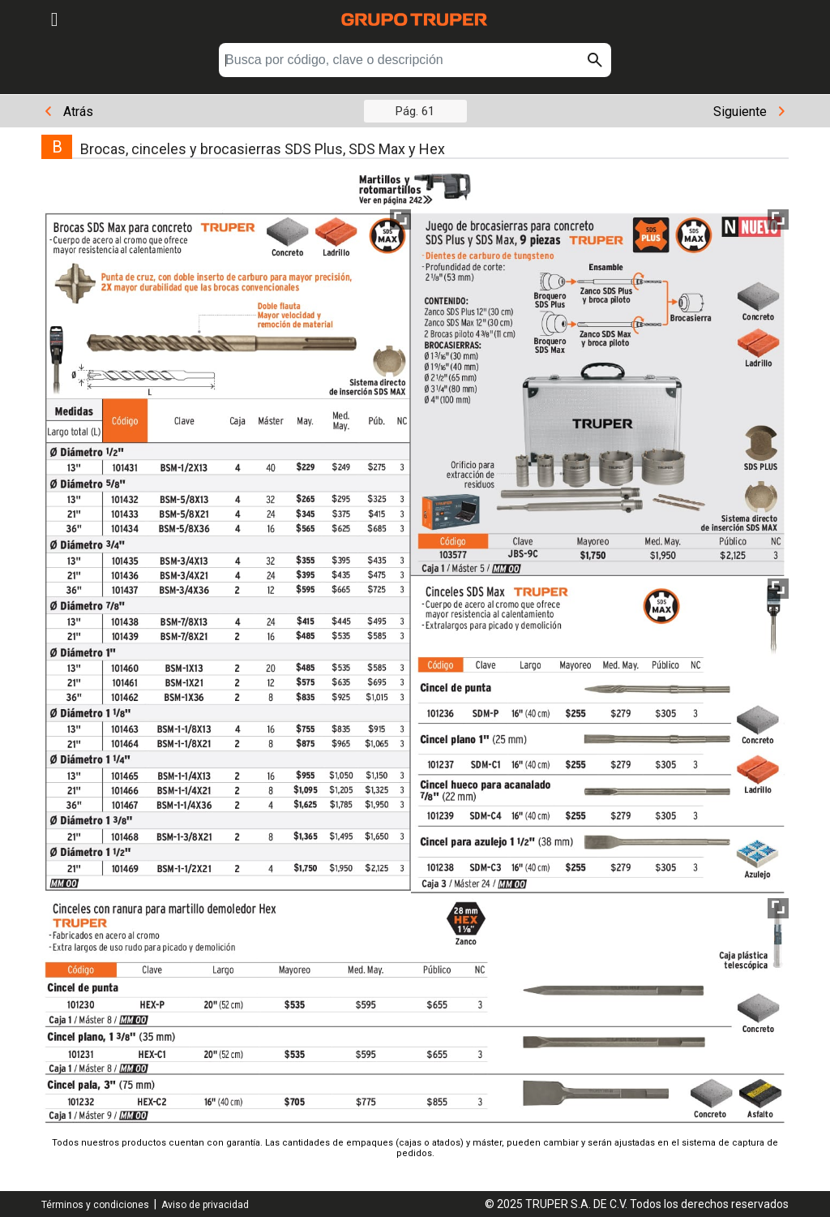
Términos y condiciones (95, 1205)
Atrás (69, 111)
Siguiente (749, 111)
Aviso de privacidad (205, 1205)
